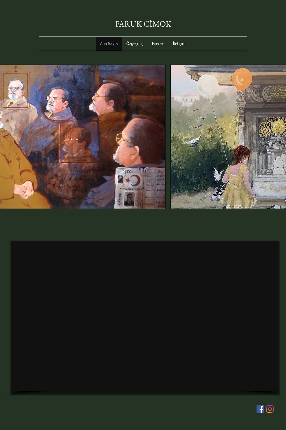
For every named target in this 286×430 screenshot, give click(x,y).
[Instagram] (270, 409)
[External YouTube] (144, 316)
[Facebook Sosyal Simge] (260, 409)
